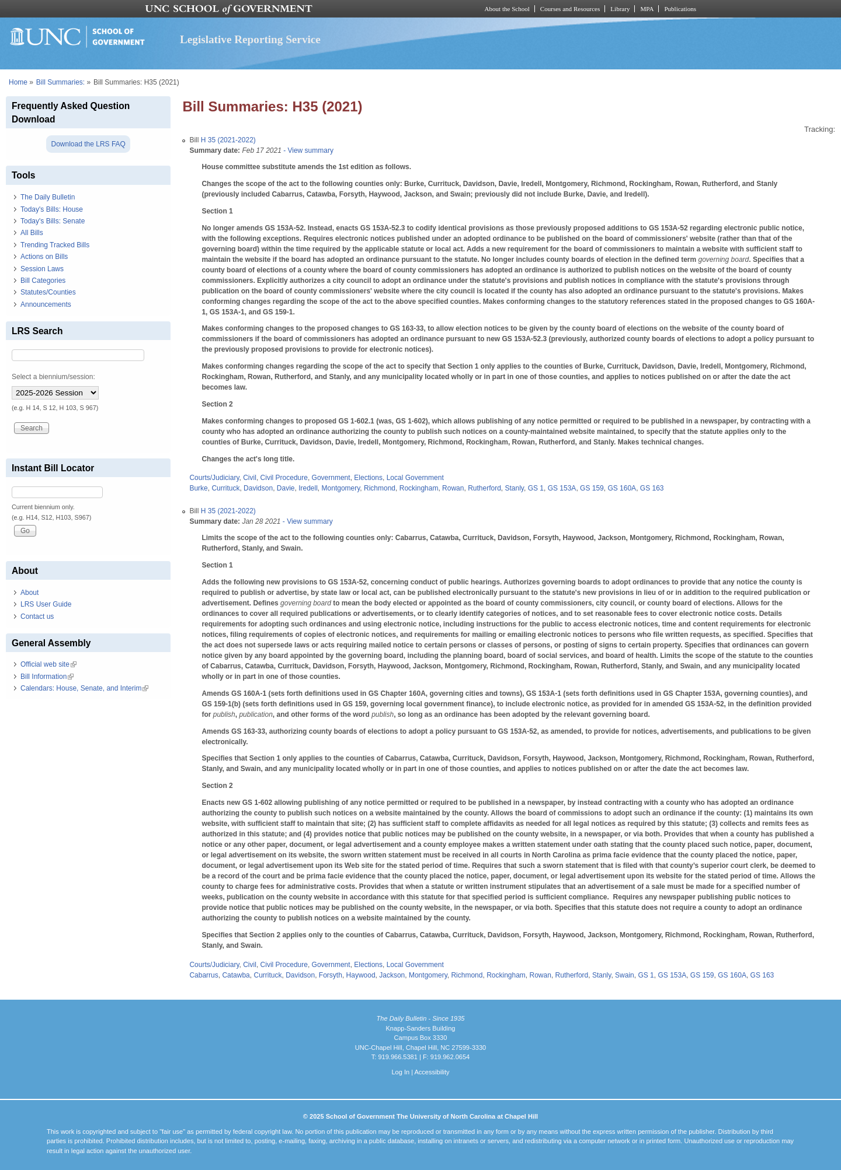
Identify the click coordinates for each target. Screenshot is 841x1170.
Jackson (392, 975)
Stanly (514, 488)
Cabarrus (203, 975)
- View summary (307, 150)
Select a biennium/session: (53, 377)
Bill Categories (42, 280)
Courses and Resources (570, 8)
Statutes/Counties (48, 292)
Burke (198, 488)
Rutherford (484, 488)
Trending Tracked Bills (54, 245)
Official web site (48, 664)
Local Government (415, 478)
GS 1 (536, 488)
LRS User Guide (45, 604)
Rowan (453, 488)
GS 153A (562, 488)
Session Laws (42, 269)
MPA (647, 8)
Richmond (379, 488)
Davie (286, 488)
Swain (624, 975)
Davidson (258, 488)
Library (620, 8)
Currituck (225, 488)
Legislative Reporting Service (250, 39)
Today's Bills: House (51, 209)
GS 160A (621, 488)
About (29, 592)
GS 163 (652, 488)
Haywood (361, 975)
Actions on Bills (44, 257)
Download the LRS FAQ (88, 144)
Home (18, 82)
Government (331, 478)
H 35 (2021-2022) (228, 140)
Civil (249, 478)
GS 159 (592, 488)
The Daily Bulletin (47, 197)
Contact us (37, 616)
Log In (400, 1072)
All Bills (31, 233)
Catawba (235, 975)
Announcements (45, 304)
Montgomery (341, 488)
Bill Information (47, 676)
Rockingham (419, 488)
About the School (507, 8)
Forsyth (330, 975)
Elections (368, 478)
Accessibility (431, 1072)
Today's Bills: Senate (52, 221)
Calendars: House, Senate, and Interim (84, 688)
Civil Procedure (284, 478)
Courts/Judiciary (214, 478)
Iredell (308, 488)
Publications (680, 8)
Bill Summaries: (60, 82)
